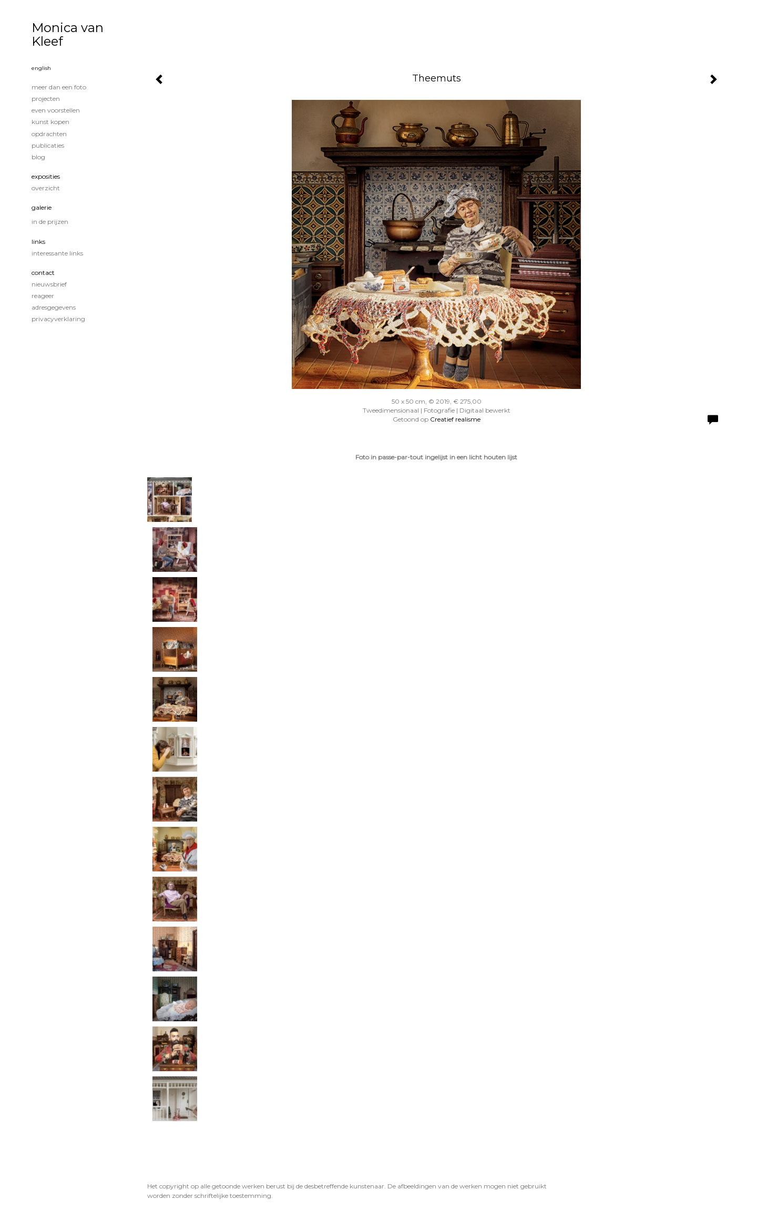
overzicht (46, 188)
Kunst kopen (50, 122)
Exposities (46, 176)
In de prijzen (50, 221)
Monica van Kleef (68, 34)
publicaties (48, 145)
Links (38, 241)
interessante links (57, 253)
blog (38, 157)
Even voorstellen (56, 110)
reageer (43, 296)
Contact (43, 272)
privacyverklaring (58, 319)
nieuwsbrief (49, 284)
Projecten (46, 98)
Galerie (42, 207)
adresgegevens (54, 307)
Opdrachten (49, 134)
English (41, 68)
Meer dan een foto (59, 87)
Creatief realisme (455, 419)
